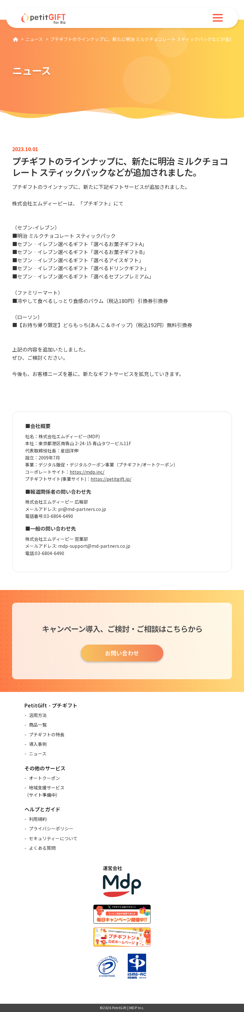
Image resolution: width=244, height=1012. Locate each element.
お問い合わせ (122, 653)
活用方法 (38, 715)
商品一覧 (38, 724)
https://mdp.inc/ (87, 474)
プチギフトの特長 (46, 734)
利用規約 (38, 819)
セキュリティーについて (53, 838)
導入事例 (38, 744)
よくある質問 (42, 848)
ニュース (37, 753)
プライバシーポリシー (51, 828)
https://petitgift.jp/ (111, 481)
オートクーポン (44, 778)
